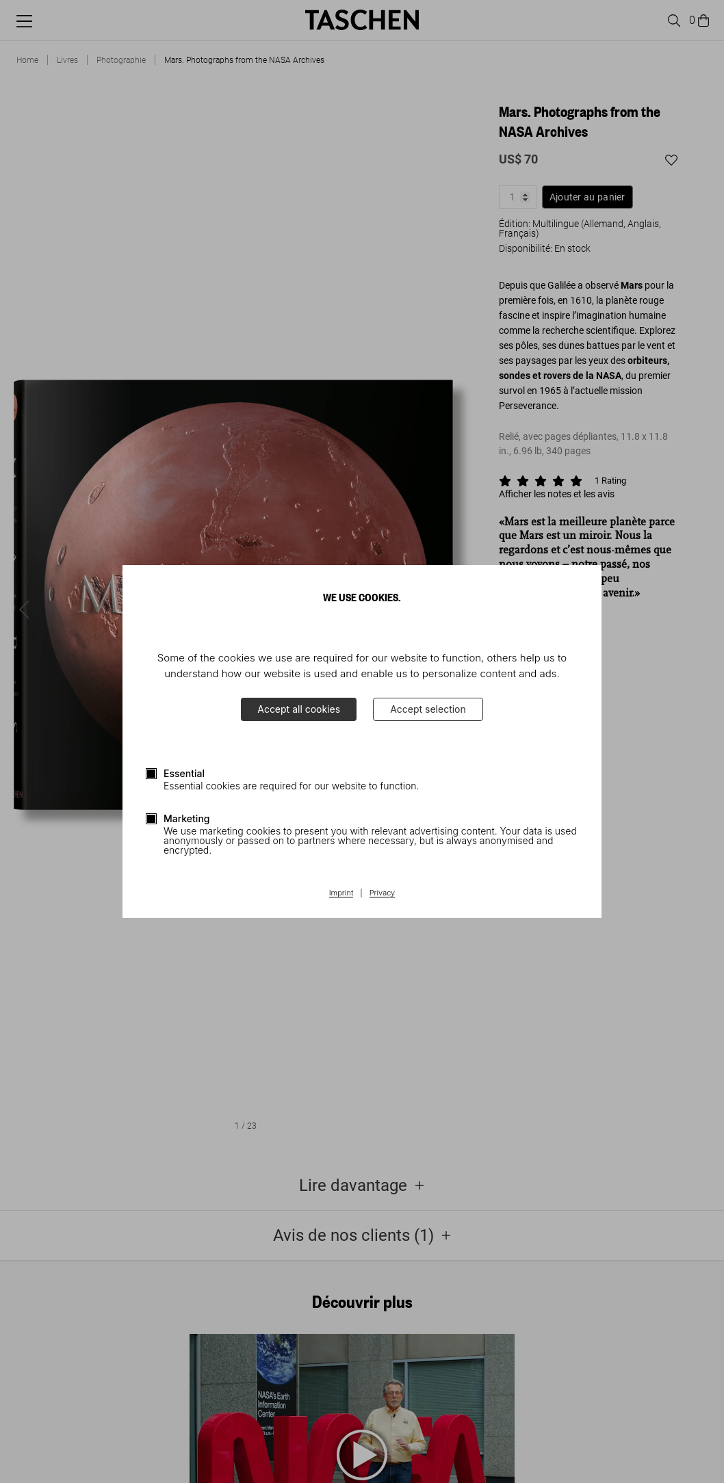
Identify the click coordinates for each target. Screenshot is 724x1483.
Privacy (383, 893)
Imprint (341, 893)
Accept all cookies (298, 709)
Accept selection (428, 709)
